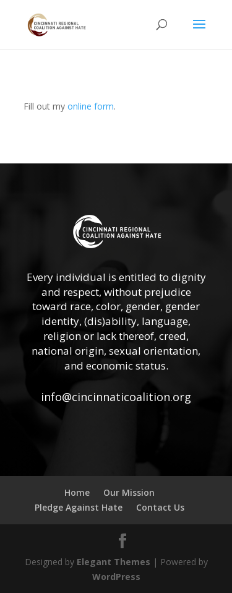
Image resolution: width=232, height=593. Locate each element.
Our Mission (129, 492)
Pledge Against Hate (78, 507)
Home (77, 492)
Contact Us (160, 507)
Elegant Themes (113, 562)
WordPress (116, 576)
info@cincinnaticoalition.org (116, 396)
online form (90, 106)
